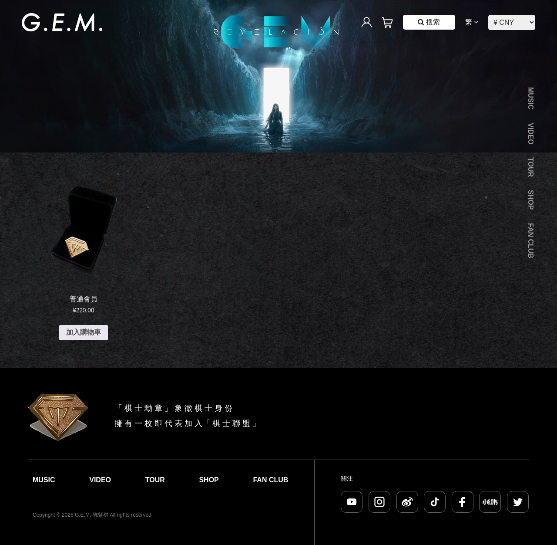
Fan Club (530, 240)
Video (530, 134)
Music (530, 98)
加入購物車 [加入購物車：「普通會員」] (83, 332)
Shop (530, 200)
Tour (530, 167)
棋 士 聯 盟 (231, 423)
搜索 (429, 22)
